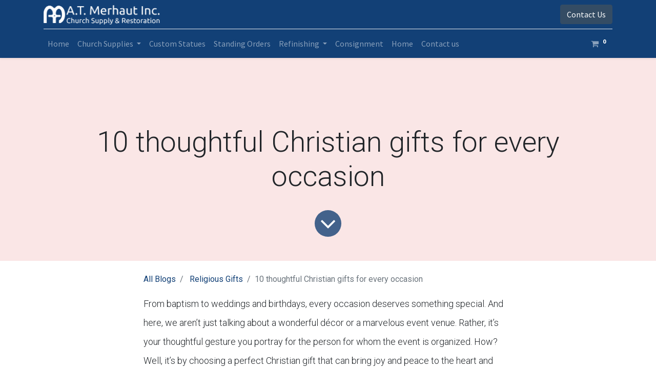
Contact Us (586, 14)
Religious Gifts (216, 279)
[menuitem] (58, 43)
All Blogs (160, 279)
